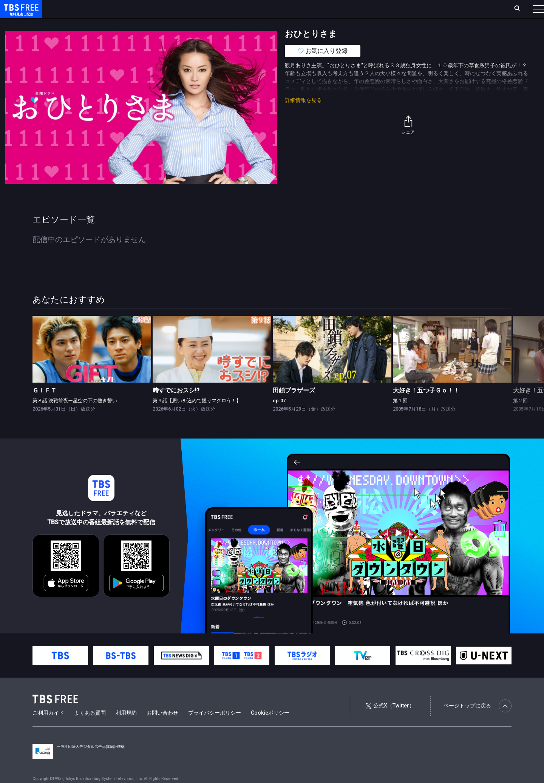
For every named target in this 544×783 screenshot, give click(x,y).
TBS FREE (20, 13)
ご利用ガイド (48, 728)
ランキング (143, 9)
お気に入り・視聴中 (225, 9)
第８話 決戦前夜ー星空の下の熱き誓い (74, 416)
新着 (82, 23)
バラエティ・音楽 (188, 23)
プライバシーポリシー (214, 728)
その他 (299, 23)
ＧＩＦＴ (44, 405)
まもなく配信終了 (116, 23)
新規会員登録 (434, 9)
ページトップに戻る (478, 721)
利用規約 (126, 728)
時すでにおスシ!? (176, 405)
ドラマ (152, 23)
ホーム (85, 9)
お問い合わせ (162, 728)
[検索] (467, 9)
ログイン (396, 9)
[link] (91, 364)
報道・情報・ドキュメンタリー (249, 23)
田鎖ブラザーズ (294, 405)
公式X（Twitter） (390, 721)
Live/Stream (178, 9)
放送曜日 (111, 9)
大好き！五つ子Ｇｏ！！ (426, 405)
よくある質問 (90, 728)
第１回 (400, 416)
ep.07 (279, 416)
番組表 (520, 9)
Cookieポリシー (270, 728)
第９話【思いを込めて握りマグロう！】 (197, 416)
